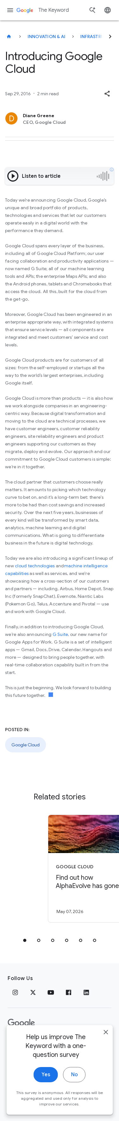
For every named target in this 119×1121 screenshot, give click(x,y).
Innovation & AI (47, 36)
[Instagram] (15, 992)
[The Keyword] (9, 36)
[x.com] (33, 992)
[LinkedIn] (86, 992)
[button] (107, 94)
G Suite (60, 634)
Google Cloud (25, 745)
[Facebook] (68, 992)
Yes (46, 1080)
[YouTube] (50, 992)
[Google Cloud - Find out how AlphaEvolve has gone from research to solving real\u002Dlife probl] (71, 868)
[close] (106, 1037)
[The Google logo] (21, 1023)
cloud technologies (35, 566)
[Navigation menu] (10, 10)
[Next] (110, 36)
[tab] (25, 940)
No (74, 1080)
